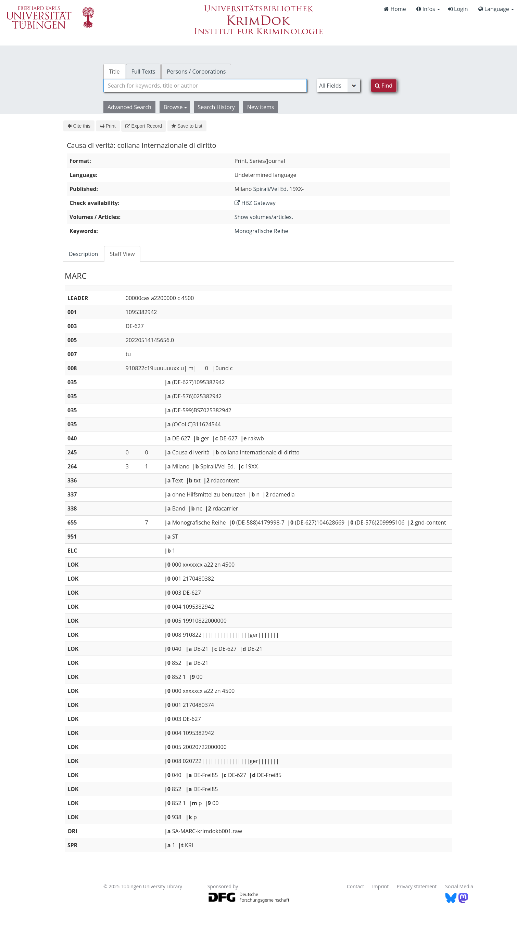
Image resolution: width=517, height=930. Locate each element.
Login (458, 9)
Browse (175, 107)
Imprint (380, 886)
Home (395, 9)
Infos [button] (428, 9)
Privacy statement (417, 886)
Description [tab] (83, 254)
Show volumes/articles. (264, 217)
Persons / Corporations (196, 71)
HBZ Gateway (255, 203)
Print (107, 126)
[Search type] (338, 85)
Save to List (187, 126)
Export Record (143, 126)
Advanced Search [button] (129, 107)
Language (496, 9)
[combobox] (205, 85)
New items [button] (260, 107)
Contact (355, 886)
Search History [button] (216, 107)
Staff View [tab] (122, 254)
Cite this (78, 126)
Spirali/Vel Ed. (270, 189)
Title (114, 71)
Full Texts (143, 71)
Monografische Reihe (261, 231)
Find (383, 85)
